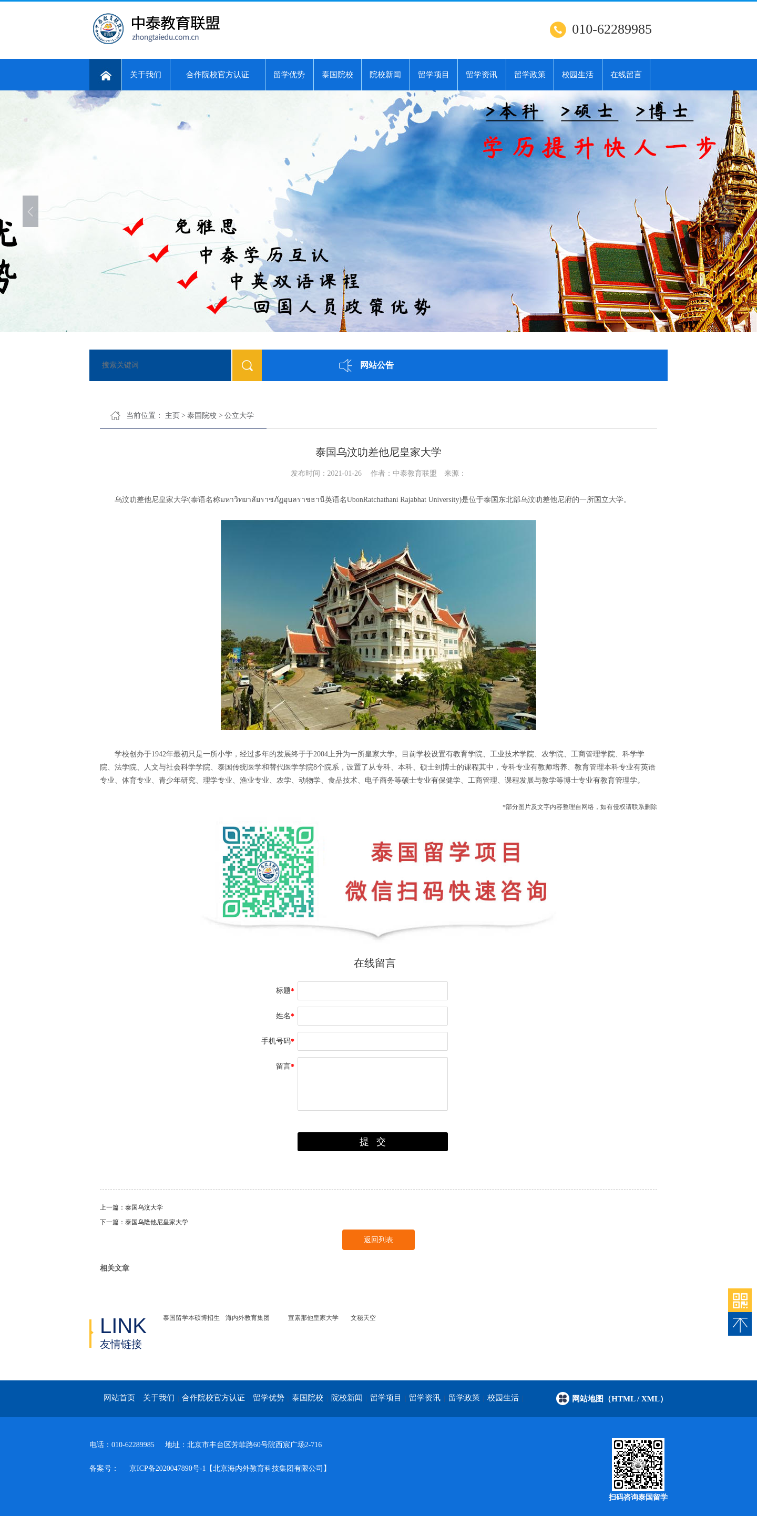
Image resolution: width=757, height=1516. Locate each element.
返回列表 (378, 1240)
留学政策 (530, 74)
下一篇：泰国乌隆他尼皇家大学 (144, 1222)
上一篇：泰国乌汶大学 (131, 1207)
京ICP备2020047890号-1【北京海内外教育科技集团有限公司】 (230, 1468)
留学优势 (289, 74)
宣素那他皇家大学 (313, 1318)
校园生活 (578, 74)
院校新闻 (385, 74)
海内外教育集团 (248, 1318)
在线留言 (626, 74)
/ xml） (652, 1399)
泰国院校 (337, 74)
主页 (172, 415)
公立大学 (239, 415)
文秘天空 (363, 1318)
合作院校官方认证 (217, 74)
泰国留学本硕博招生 (191, 1318)
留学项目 (433, 74)
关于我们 (145, 74)
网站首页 (119, 1398)
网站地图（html (604, 1399)
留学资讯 (481, 74)
